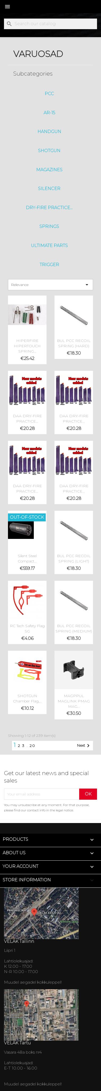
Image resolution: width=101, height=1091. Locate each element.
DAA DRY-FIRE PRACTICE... (27, 418)
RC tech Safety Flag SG (27, 628)
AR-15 (49, 112)
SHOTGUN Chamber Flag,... (27, 698)
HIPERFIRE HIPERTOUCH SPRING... (27, 346)
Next (84, 745)
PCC (49, 93)
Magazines (49, 169)
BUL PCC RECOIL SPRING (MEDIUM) (74, 628)
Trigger (49, 264)
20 (32, 745)
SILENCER (49, 188)
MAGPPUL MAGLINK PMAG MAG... (74, 701)
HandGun (49, 131)
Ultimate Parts (49, 245)
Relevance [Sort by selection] (50, 284)
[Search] (50, 24)
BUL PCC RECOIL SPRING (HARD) (74, 343)
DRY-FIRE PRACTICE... (49, 207)
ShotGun (49, 150)
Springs (49, 226)
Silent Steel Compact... (27, 558)
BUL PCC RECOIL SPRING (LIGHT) (74, 558)
